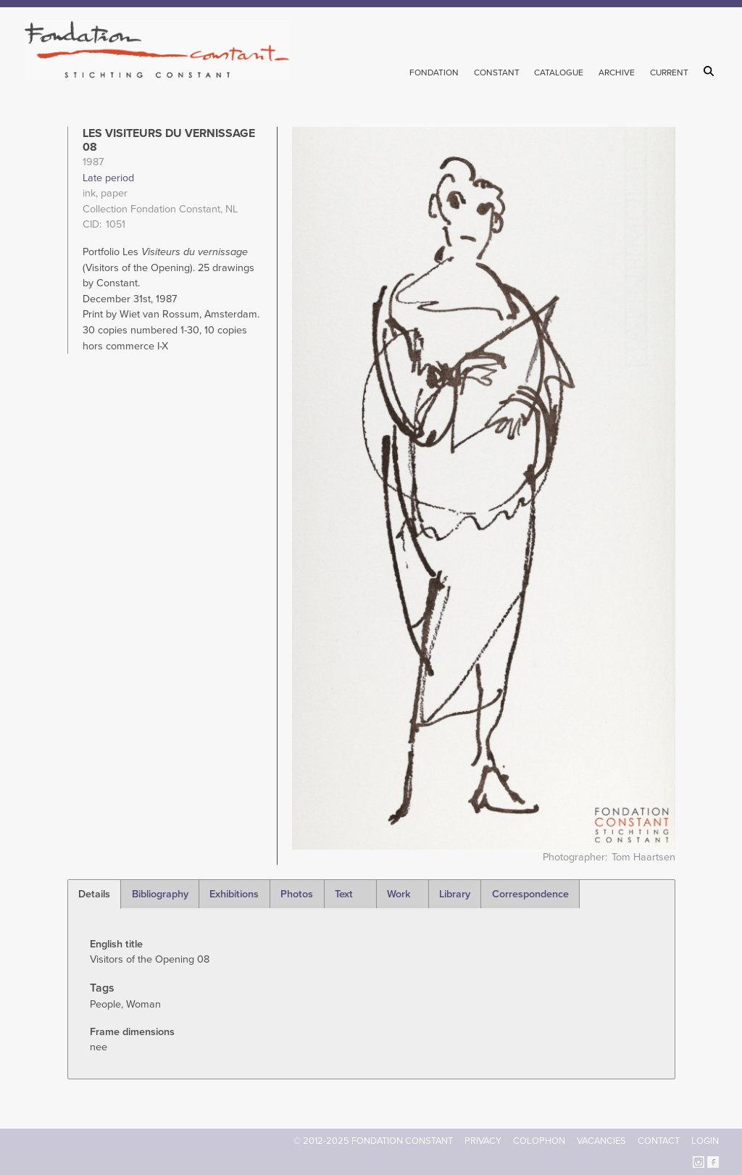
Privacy (482, 1141)
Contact (659, 1141)
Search (711, 71)
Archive (617, 72)
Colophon (539, 1141)
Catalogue (558, 72)
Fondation (434, 72)
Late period (108, 178)
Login (705, 1141)
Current (669, 72)
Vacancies (601, 1141)
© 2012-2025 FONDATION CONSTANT (373, 1141)
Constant (497, 72)
